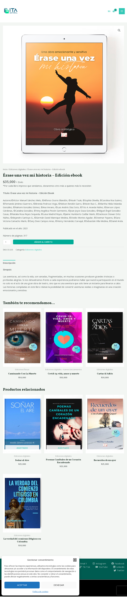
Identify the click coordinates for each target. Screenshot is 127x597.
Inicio (5, 169)
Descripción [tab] (9, 263)
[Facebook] (118, 564)
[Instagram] (99, 564)
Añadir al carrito (43, 242)
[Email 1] (82, 564)
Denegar (59, 585)
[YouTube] (101, 567)
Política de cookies (40, 591)
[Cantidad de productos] (7, 242)
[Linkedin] (118, 567)
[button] (74, 559)
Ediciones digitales (17, 169)
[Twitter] (119, 571)
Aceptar (22, 585)
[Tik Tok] (85, 567)
